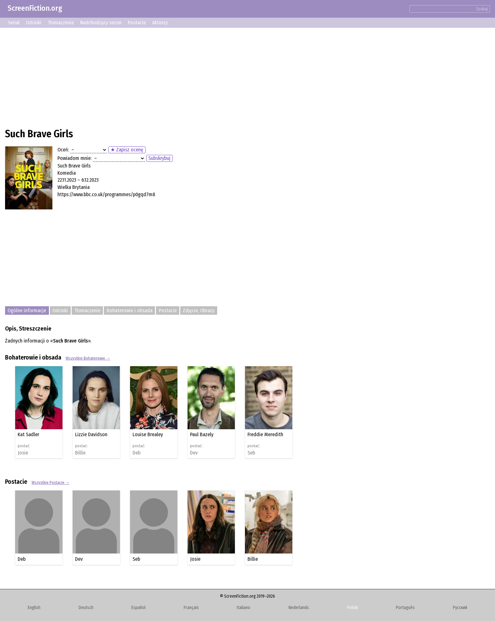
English (34, 607)
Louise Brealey (148, 434)
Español (138, 607)
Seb (251, 453)
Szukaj (482, 9)
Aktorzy (160, 23)
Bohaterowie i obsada (129, 310)
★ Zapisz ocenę (126, 150)
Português (405, 607)
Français (191, 607)
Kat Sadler (28, 434)
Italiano (243, 607)
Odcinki (33, 23)
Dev (194, 453)
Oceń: (63, 150)
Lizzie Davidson (91, 434)
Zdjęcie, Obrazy (198, 310)
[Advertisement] (194, 77)
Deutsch (86, 607)
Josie (23, 453)
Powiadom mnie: (74, 158)
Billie (80, 453)
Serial (14, 23)
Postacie (137, 23)
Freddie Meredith (265, 434)
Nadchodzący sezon (101, 23)
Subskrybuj (159, 158)
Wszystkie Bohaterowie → (88, 358)
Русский (460, 607)
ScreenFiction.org (35, 8)
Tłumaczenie (61, 23)
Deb (136, 453)
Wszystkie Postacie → (50, 482)
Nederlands (299, 607)
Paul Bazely (201, 434)
